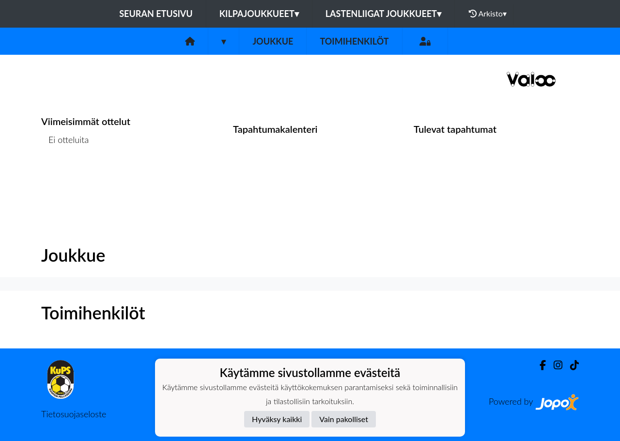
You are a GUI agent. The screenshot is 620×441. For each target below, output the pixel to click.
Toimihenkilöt (354, 41)
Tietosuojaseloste (73, 414)
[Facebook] (539, 365)
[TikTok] (570, 365)
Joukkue (272, 41)
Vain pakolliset (343, 419)
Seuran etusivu (156, 13)
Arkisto (488, 13)
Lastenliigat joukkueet (383, 13)
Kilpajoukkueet (259, 13)
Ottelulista (65, 177)
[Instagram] (554, 365)
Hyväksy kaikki (277, 419)
